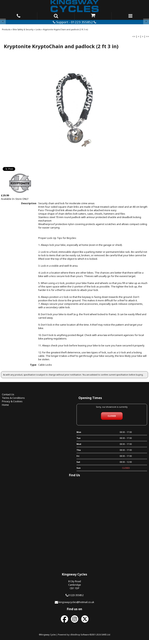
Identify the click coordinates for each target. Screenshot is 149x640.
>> (147, 36)
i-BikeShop (75, 634)
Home (5, 405)
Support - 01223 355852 (74, 22)
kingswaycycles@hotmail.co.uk (76, 602)
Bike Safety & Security (23, 29)
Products (6, 29)
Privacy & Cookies (12, 401)
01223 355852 (75, 595)
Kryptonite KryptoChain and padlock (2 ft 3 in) (65, 29)
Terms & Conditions (13, 398)
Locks (38, 29)
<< (133, 36)
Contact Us (8, 394)
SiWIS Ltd (106, 634)
